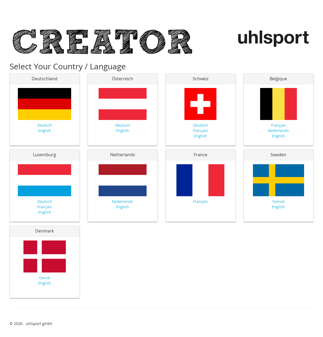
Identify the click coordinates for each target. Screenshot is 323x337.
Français (200, 130)
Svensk (278, 201)
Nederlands (278, 130)
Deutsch (44, 125)
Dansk (44, 277)
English (44, 130)
